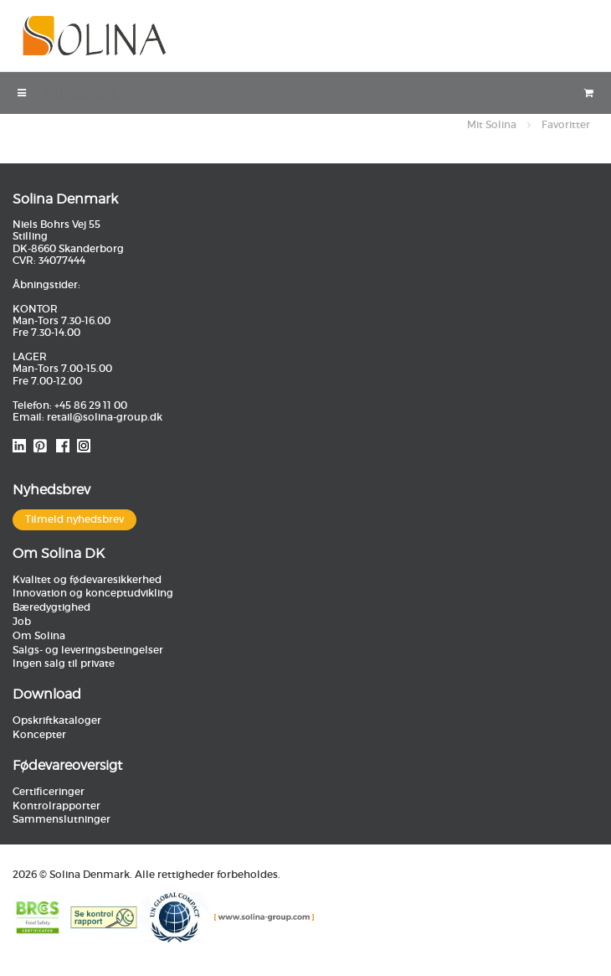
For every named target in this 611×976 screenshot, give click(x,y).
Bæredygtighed (51, 607)
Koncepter (39, 734)
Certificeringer (49, 791)
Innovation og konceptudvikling (93, 592)
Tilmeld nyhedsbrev (74, 519)
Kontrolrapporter (56, 805)
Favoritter (566, 124)
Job (22, 621)
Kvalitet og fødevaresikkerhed (87, 579)
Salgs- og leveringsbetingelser (88, 649)
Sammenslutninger (61, 819)
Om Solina (39, 635)
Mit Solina (491, 124)
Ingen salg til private (64, 663)
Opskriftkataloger (57, 720)
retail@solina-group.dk (104, 417)
